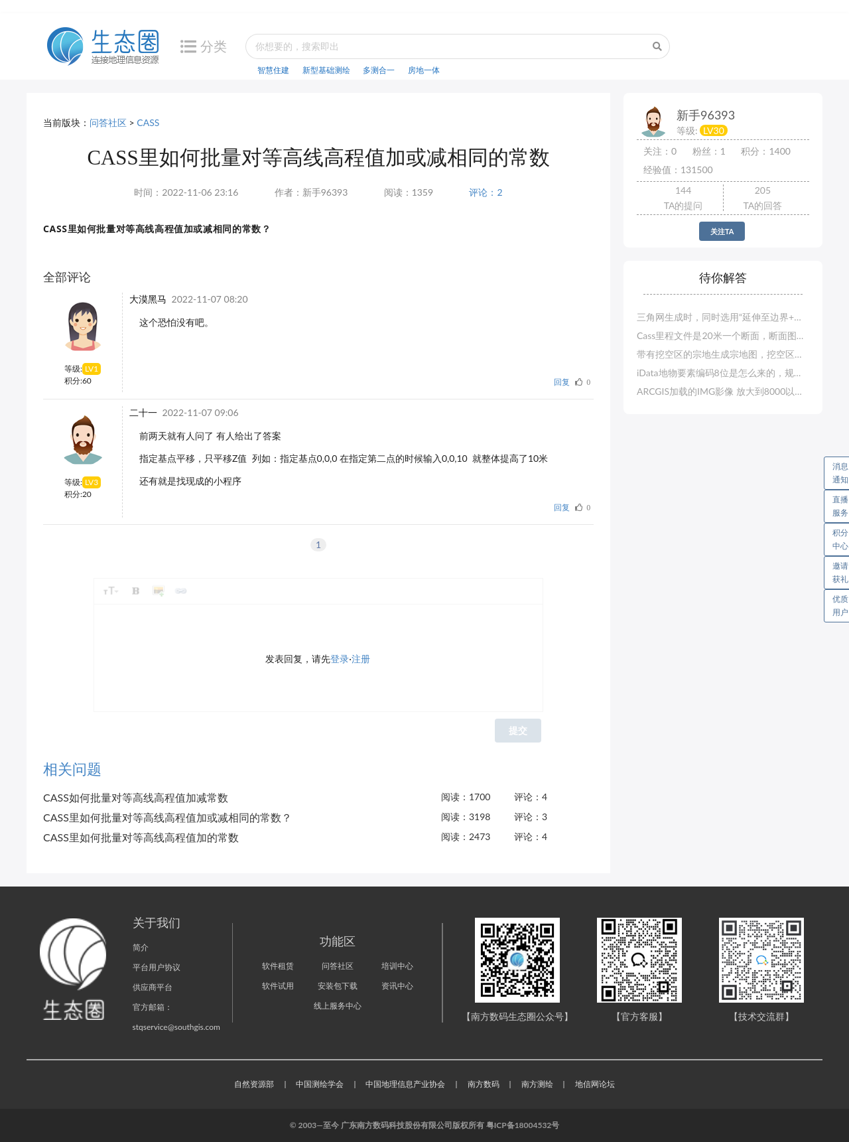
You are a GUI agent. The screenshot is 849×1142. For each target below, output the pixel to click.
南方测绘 (537, 1084)
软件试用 (278, 986)
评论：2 (485, 192)
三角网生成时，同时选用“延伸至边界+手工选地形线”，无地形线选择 (723, 316)
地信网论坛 (595, 1084)
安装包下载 (338, 986)
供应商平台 (152, 987)
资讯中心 (397, 986)
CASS (148, 122)
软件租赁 (278, 966)
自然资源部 (254, 1084)
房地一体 (424, 70)
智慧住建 (273, 70)
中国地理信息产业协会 (405, 1084)
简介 (141, 947)
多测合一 (379, 70)
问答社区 (108, 122)
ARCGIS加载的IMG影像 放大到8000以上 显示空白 (723, 391)
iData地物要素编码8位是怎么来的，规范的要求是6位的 (723, 372)
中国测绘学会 (320, 1084)
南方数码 (483, 1084)
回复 (562, 382)
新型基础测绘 (326, 70)
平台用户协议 (156, 967)
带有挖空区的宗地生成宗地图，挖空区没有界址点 (723, 354)
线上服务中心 (337, 1006)
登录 (339, 658)
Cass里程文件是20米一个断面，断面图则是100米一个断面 (723, 335)
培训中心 (397, 966)
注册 (361, 658)
